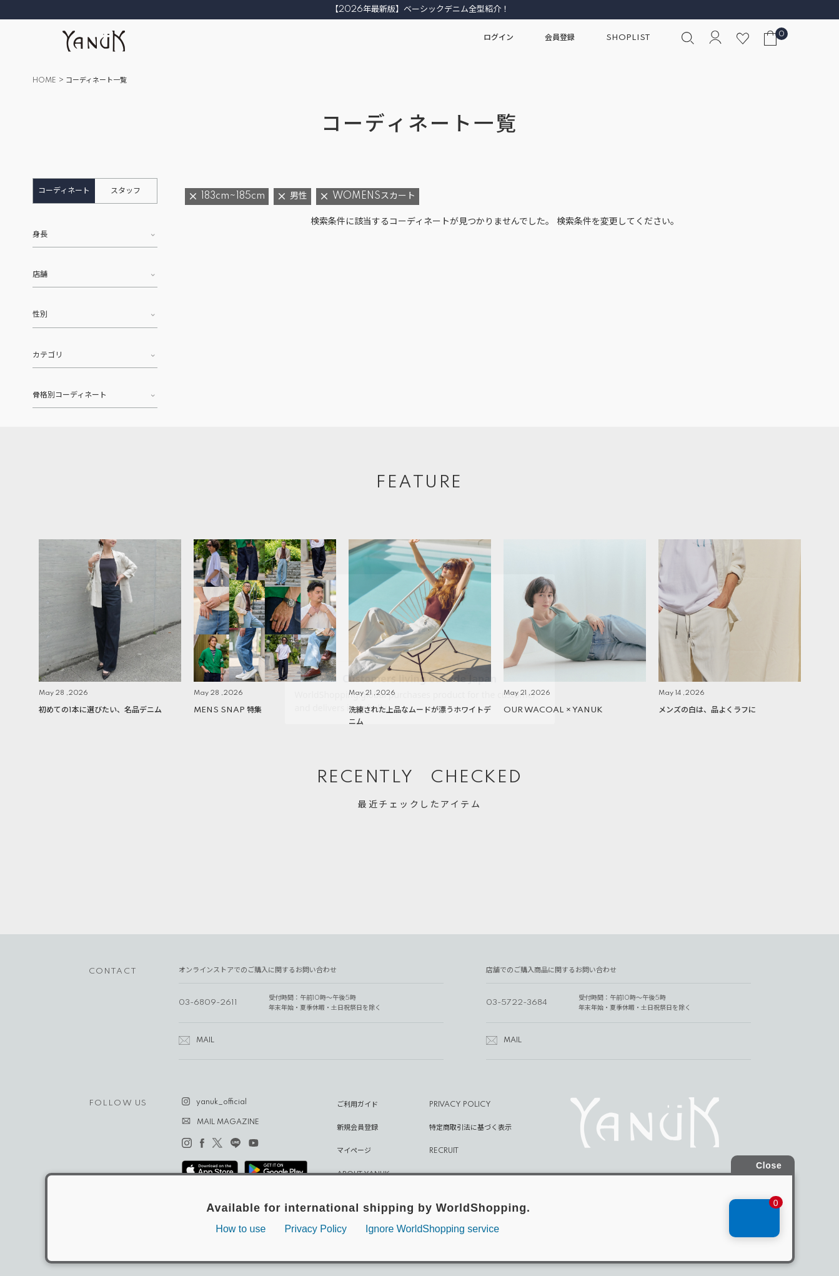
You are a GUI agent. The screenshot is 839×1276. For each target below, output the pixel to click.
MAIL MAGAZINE (228, 1122)
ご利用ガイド (357, 1105)
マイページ (354, 1151)
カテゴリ (47, 355)
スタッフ (126, 191)
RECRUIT (444, 1151)
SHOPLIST (628, 38)
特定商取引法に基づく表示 (470, 1128)
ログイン (499, 38)
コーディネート (64, 191)
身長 (39, 235)
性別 (39, 315)
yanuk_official (221, 1102)
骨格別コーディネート (69, 395)
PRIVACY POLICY (460, 1105)
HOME (44, 80)
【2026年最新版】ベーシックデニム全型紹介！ (419, 9)
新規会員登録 (357, 1128)
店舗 (39, 275)
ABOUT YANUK (363, 1175)
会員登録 (560, 38)
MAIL (205, 1040)
